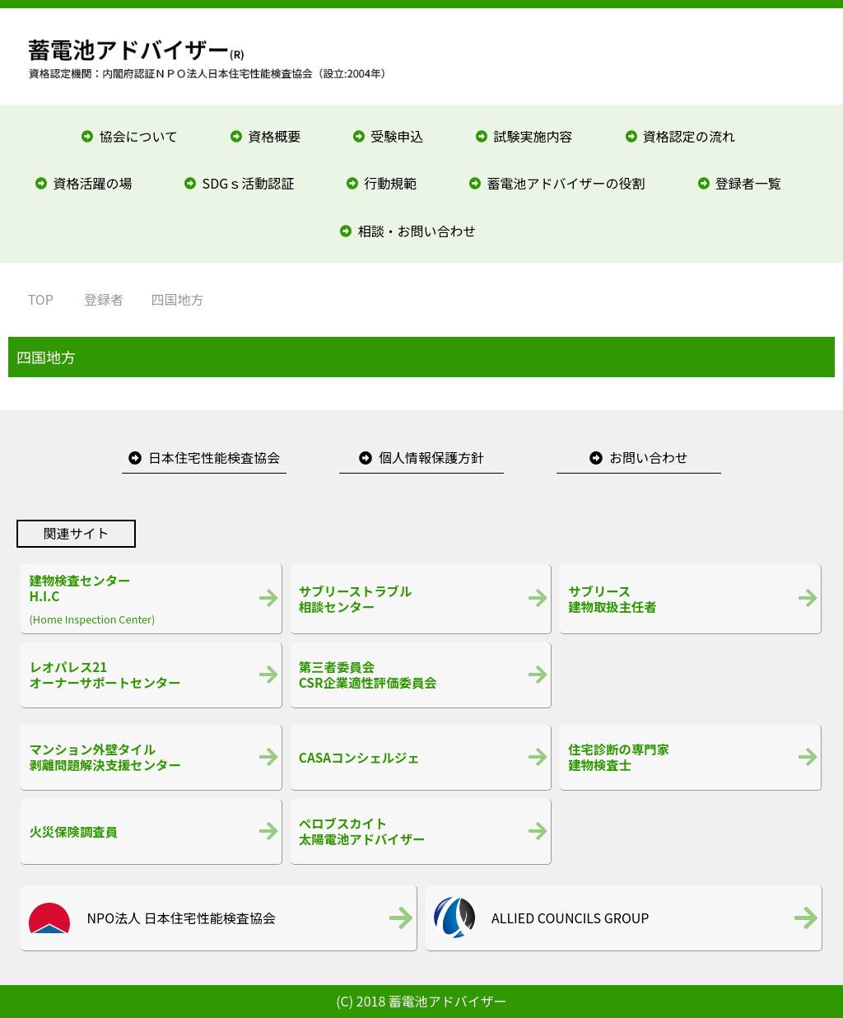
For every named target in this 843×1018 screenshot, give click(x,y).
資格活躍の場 (92, 183)
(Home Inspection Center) (150, 599)
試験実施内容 (533, 136)
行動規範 (390, 183)
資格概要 (274, 136)
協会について (138, 136)
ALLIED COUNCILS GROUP (570, 917)
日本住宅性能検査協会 (214, 457)
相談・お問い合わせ (417, 230)
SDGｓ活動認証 (249, 183)
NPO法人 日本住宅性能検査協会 (180, 917)
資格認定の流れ (689, 136)
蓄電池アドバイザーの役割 (566, 183)
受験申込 (396, 136)
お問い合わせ (648, 457)
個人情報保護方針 (431, 457)
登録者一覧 (748, 183)
